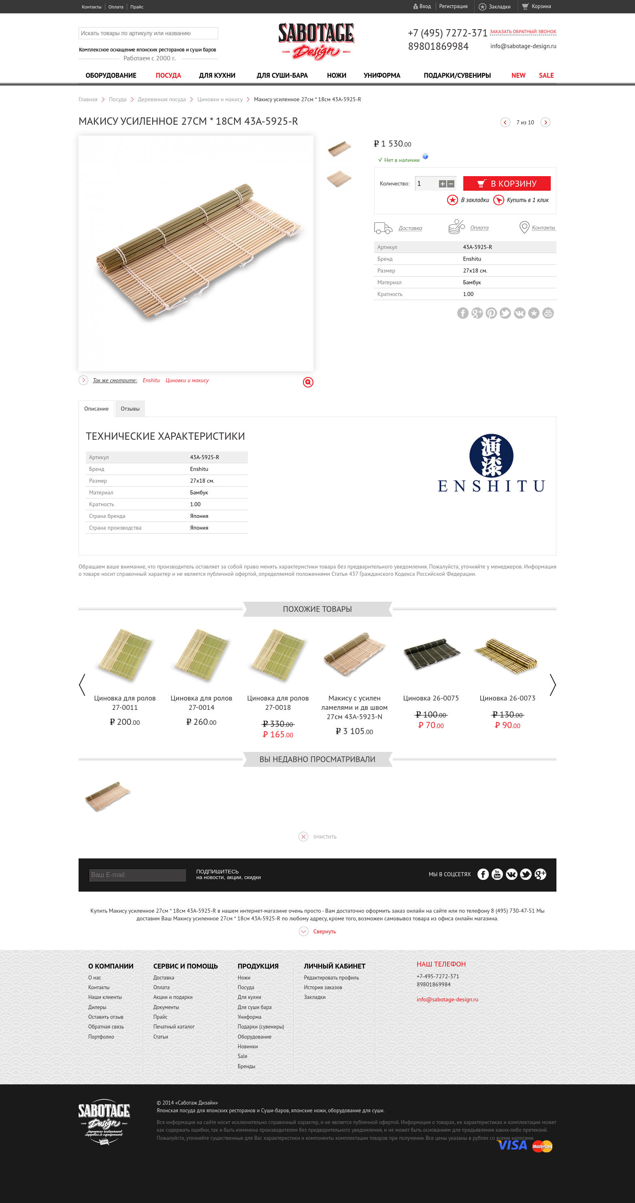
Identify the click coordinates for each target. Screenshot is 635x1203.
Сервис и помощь (185, 966)
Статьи (160, 1036)
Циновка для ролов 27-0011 (125, 702)
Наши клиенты (105, 997)
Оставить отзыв (106, 1017)
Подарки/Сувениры (457, 75)
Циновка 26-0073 (507, 698)
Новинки (248, 1046)
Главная (88, 99)
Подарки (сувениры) (261, 1026)
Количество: (394, 183)
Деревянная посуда (162, 99)
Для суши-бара (282, 75)
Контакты (92, 7)
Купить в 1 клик (528, 200)
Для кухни (217, 75)
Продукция (258, 966)
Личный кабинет (335, 966)
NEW (518, 75)
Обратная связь (106, 1026)
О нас (94, 977)
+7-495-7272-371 (438, 976)
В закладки (475, 200)
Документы (166, 1007)
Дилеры (97, 1007)
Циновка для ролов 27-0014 (201, 702)
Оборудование (110, 75)
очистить (325, 836)
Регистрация (453, 6)
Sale (546, 75)
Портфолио (101, 1036)
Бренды (246, 1066)
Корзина (541, 6)
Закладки (499, 6)
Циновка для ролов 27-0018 (278, 702)
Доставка (164, 977)
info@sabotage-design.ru (523, 46)
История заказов (323, 987)
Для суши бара (255, 1007)
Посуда (168, 75)
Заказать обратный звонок (523, 31)
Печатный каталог (174, 1026)
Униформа (382, 75)
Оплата (116, 7)
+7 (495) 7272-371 (448, 32)
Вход (425, 6)
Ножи (337, 75)
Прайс (136, 7)
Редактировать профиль (331, 977)
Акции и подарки (173, 997)
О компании (111, 966)
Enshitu (151, 380)
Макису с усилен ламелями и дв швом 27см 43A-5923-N (355, 707)
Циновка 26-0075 (431, 698)
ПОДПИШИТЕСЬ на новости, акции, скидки (228, 875)
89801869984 (438, 46)
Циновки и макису (220, 99)
